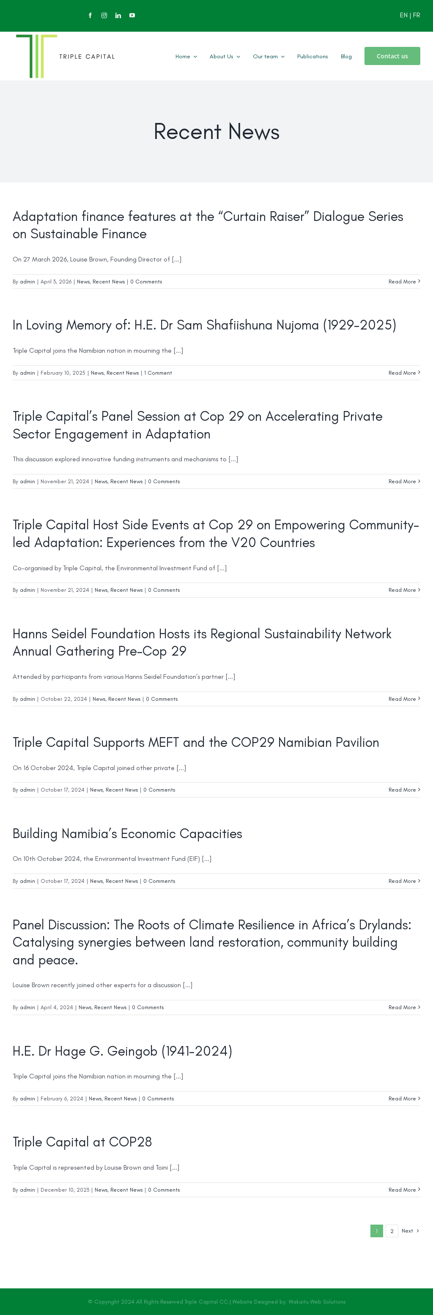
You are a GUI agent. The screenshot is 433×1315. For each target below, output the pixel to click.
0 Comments (146, 281)
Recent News (109, 281)
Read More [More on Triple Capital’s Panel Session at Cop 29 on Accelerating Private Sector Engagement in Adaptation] (402, 481)
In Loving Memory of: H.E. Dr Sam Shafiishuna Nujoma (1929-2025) (204, 325)
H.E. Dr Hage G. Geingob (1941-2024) (122, 1051)
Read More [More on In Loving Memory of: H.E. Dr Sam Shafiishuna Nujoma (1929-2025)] (402, 373)
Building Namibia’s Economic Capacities (127, 833)
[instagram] (104, 15)
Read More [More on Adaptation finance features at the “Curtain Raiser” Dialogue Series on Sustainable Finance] (402, 281)
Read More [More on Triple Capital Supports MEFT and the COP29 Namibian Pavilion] (402, 790)
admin (27, 281)
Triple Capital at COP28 (82, 1142)
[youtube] (132, 15)
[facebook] (90, 15)
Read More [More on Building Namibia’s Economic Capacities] (402, 881)
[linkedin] (118, 15)
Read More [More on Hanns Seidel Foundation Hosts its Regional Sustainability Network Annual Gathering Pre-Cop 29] (402, 699)
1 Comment (158, 373)
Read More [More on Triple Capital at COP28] (402, 1190)
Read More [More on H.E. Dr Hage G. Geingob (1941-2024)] (402, 1098)
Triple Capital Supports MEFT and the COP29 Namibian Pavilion (196, 742)
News (83, 281)
